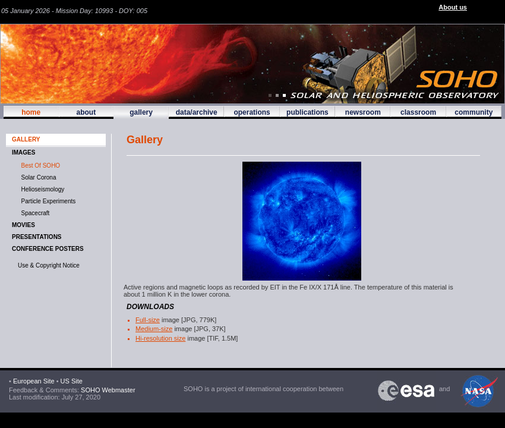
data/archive (196, 112)
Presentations (37, 237)
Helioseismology (41, 189)
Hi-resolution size (160, 338)
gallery (141, 112)
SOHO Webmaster (107, 390)
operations (251, 112)
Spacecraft (33, 213)
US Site (72, 381)
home (30, 112)
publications (307, 112)
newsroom (363, 112)
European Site (34, 381)
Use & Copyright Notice (49, 265)
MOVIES (23, 225)
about (86, 112)
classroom (418, 112)
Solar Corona (37, 177)
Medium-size (153, 328)
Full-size (147, 319)
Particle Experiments (46, 201)
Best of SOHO (39, 165)
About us (452, 7)
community (473, 112)
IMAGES (23, 152)
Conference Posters (48, 249)
